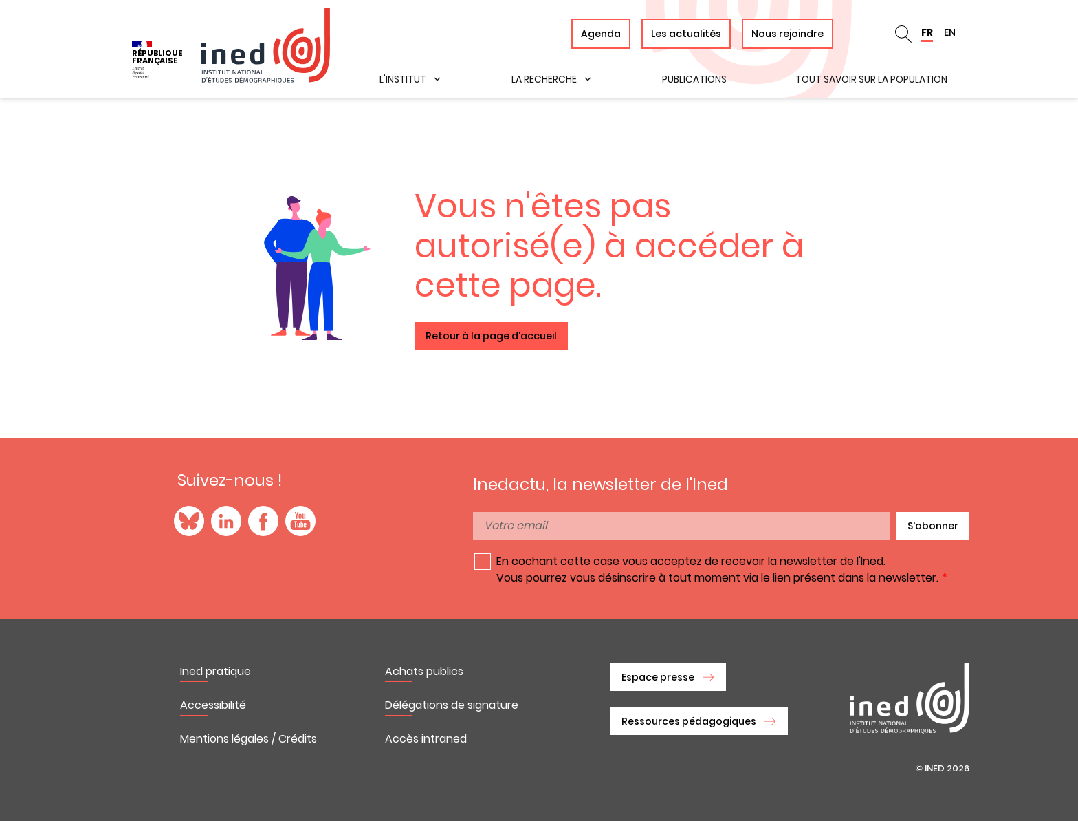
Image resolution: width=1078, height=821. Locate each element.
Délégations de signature (451, 705)
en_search (903, 34)
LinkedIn (226, 521)
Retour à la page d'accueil (491, 336)
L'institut (403, 79)
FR (927, 32)
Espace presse (658, 677)
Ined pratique (215, 671)
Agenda (601, 34)
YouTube (300, 521)
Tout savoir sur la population (871, 79)
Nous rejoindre (787, 34)
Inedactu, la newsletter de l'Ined (600, 484)
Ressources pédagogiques (689, 721)
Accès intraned (426, 739)
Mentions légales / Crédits (248, 739)
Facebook (263, 521)
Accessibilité (213, 705)
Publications (694, 79)
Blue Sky (189, 521)
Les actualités (686, 34)
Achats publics (424, 671)
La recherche (544, 79)
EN (950, 32)
